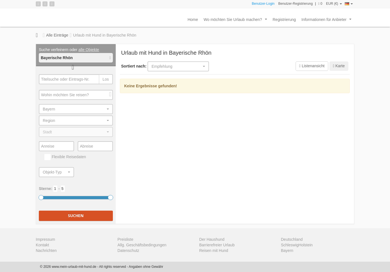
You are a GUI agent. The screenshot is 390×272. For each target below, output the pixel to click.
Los (106, 79)
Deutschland (292, 239)
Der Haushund (211, 239)
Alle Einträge (57, 35)
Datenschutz (128, 250)
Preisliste (126, 239)
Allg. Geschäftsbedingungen (142, 245)
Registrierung (284, 19)
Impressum (45, 239)
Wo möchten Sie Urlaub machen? (236, 21)
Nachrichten (46, 250)
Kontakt (42, 245)
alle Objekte (89, 49)
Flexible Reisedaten (65, 157)
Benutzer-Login (263, 4)
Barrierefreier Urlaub (217, 245)
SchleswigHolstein (297, 245)
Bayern (287, 250)
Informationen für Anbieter (327, 21)
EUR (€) (334, 4)
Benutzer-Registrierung (295, 4)
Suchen (76, 215)
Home (192, 19)
